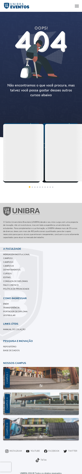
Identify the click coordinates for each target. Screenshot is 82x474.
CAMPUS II (8, 262)
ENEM (6, 303)
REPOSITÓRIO (9, 346)
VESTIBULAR (9, 315)
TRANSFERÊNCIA (11, 307)
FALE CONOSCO (11, 285)
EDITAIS (7, 277)
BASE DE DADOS (11, 350)
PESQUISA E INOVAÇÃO (18, 341)
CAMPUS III (8, 266)
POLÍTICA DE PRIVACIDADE (16, 288)
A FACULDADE (12, 249)
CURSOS (7, 273)
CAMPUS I (8, 258)
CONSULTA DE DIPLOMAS (15, 281)
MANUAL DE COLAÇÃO (14, 329)
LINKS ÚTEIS (10, 324)
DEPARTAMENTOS (11, 269)
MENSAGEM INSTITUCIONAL (16, 254)
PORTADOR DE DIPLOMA (15, 311)
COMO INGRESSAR (15, 298)
